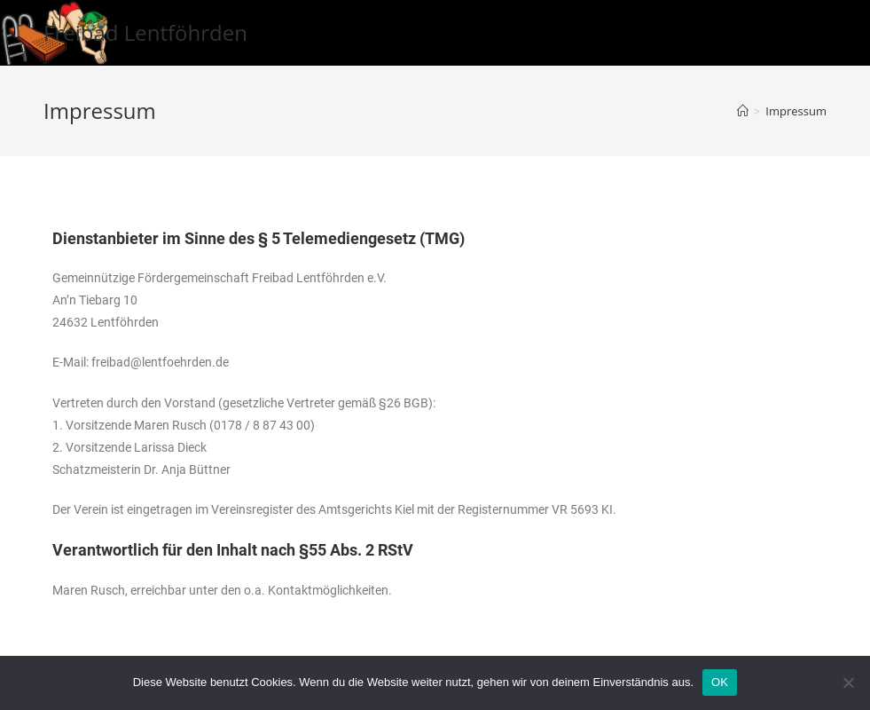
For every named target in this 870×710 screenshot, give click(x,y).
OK (719, 682)
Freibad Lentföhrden (145, 32)
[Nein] (848, 682)
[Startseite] (743, 111)
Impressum (796, 111)
